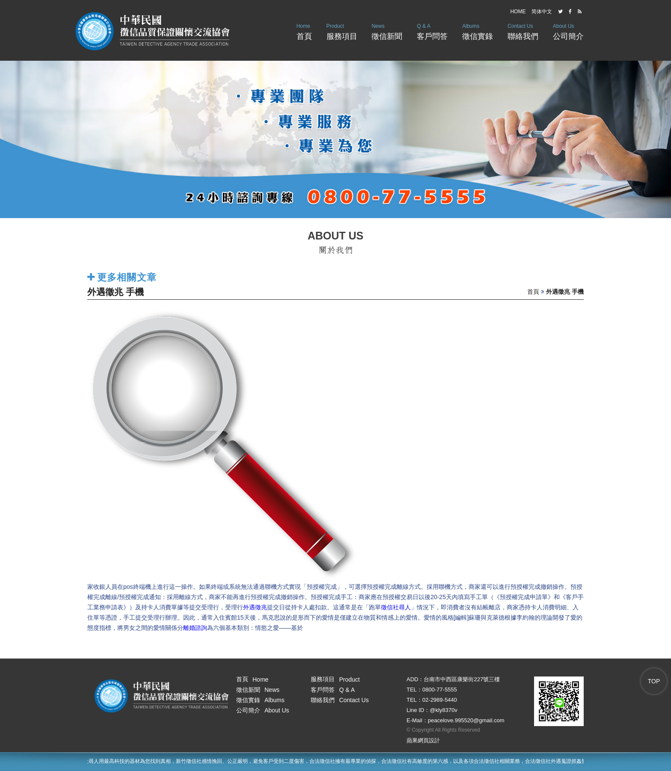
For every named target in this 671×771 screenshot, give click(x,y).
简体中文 (541, 12)
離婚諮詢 (195, 627)
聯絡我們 (523, 31)
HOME (518, 12)
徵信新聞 (386, 31)
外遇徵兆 (255, 607)
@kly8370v (443, 710)
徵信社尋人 (396, 607)
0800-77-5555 (439, 689)
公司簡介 (568, 31)
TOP (654, 681)
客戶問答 (432, 31)
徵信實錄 (477, 31)
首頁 (304, 31)
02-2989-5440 (439, 700)
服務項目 (342, 31)
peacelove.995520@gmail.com (466, 720)
